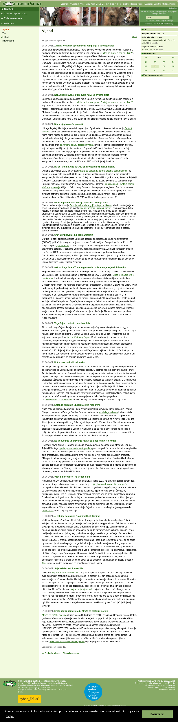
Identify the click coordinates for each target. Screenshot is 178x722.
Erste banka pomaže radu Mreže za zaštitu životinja (81, 611)
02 (155, 62)
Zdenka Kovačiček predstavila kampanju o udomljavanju (84, 45)
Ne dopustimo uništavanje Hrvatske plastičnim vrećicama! (85, 441)
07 (164, 66)
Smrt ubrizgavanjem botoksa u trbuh (73, 235)
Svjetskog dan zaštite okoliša (66, 572)
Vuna (93, 4)
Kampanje (148, 4)
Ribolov (113, 4)
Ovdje (45, 563)
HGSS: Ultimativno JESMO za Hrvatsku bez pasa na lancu (84, 166)
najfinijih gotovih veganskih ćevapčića (109, 484)
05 (146, 66)
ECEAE (60, 690)
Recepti (134, 4)
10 (155, 70)
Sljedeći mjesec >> (71, 653)
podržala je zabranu (108, 412)
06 (155, 66)
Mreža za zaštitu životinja (54, 615)
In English (173, 8)
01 (146, 62)
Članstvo (157, 4)
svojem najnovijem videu (82, 589)
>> (173, 58)
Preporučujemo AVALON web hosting (159, 24)
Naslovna (8, 9)
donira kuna (48, 510)
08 (173, 66)
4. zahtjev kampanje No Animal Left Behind (77, 516)
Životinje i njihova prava (15, 13)
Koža (87, 4)
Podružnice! (147, 49)
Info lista (165, 4)
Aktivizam (9, 23)
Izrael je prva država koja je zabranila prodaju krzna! (81, 202)
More (134, 36)
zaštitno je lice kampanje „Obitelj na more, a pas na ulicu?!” (104, 102)
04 (173, 62)
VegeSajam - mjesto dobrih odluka (72, 323)
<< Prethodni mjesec (51, 653)
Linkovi (5, 37)
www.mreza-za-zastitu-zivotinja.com (67, 641)
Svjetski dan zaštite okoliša (68, 568)
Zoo (103, 4)
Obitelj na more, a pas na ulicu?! (116, 53)
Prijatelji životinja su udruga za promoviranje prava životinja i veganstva (159, 13)
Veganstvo (65, 4)
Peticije (141, 4)
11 (164, 70)
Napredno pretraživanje (164, 20)
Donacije (173, 4)
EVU (35, 690)
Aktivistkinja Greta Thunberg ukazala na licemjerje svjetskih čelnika (90, 267)
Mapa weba (150, 20)
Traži (4, 33)
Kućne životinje (123, 4)
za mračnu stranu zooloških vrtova (76, 145)
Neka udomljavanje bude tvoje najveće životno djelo (81, 95)
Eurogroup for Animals (47, 690)
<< (146, 58)
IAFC (66, 690)
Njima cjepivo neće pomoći (68, 124)
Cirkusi (98, 4)
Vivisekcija (74, 4)
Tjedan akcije (62, 245)
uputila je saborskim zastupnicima (75, 448)
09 (146, 70)
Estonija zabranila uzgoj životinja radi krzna (90, 205)
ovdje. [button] (10, 716)
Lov (107, 4)
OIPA (20, 692)
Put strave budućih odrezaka (69, 362)
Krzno (82, 4)
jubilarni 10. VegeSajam (78, 337)
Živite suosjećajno (13, 18)
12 (173, 70)
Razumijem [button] (157, 714)
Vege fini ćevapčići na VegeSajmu (72, 477)
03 (164, 62)
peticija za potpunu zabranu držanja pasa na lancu (102, 171)
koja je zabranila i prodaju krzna (95, 208)
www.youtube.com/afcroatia (58, 399)
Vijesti (5, 29)
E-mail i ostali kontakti (166, 690)
